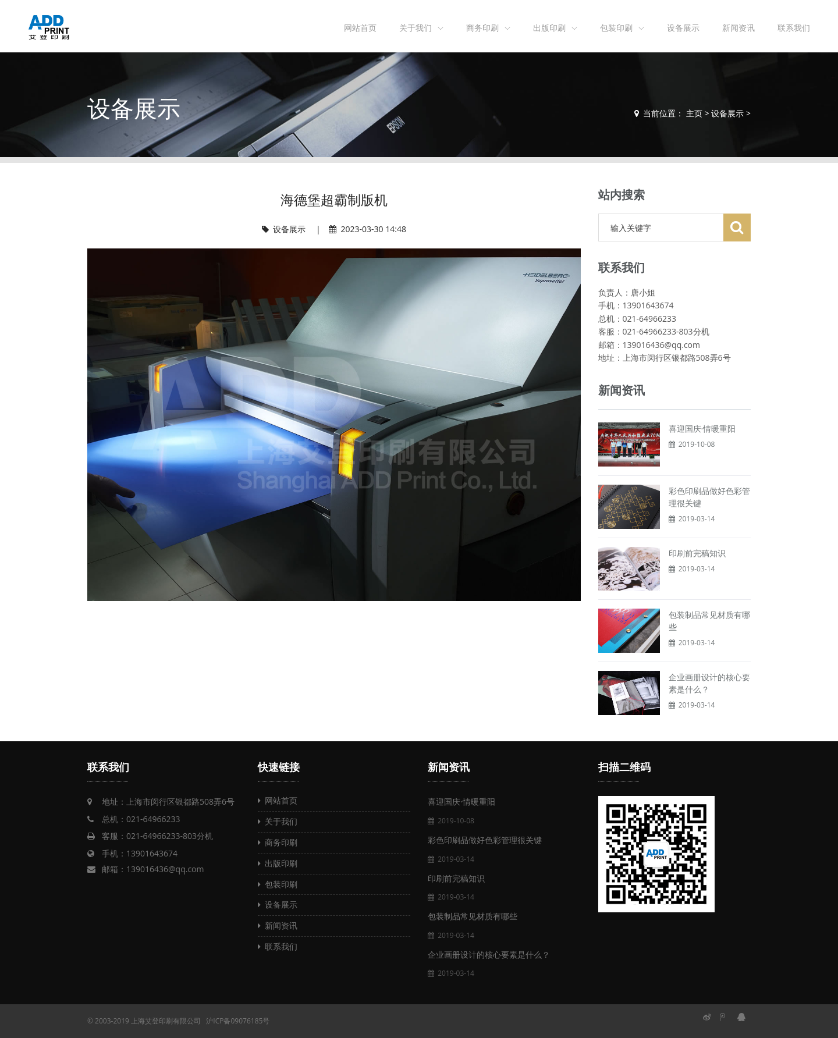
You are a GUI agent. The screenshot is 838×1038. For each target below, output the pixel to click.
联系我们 (793, 27)
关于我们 (415, 27)
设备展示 (683, 27)
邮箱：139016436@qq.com (153, 869)
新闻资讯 (738, 27)
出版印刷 (549, 27)
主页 (694, 113)
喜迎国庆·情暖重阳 (702, 428)
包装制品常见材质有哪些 (472, 916)
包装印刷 (616, 27)
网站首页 (360, 27)
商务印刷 (482, 27)
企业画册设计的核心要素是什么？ (489, 954)
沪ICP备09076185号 (237, 1021)
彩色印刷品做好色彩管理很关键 (485, 839)
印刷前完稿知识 (697, 553)
